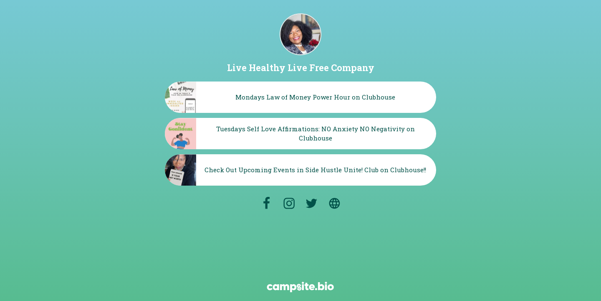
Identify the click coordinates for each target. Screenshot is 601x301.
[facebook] (266, 203)
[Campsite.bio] (300, 287)
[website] (335, 203)
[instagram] (289, 203)
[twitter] (311, 203)
